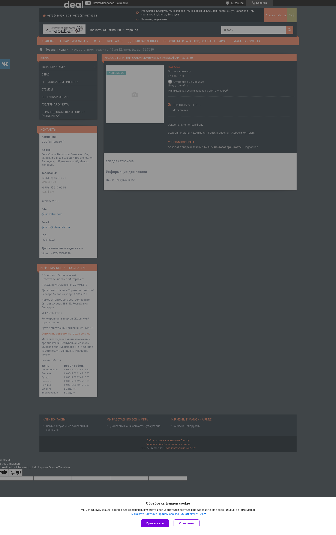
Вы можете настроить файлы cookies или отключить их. (166, 513)
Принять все (155, 523)
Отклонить (186, 523)
